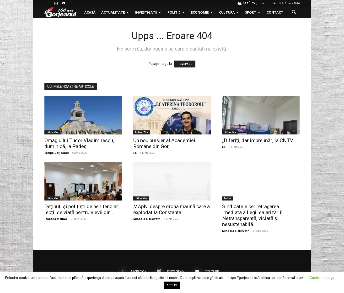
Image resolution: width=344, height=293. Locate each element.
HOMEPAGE (184, 64)
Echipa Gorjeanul (56, 152)
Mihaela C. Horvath (147, 219)
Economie (202, 12)
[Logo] (62, 12)
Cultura (229, 12)
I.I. (135, 152)
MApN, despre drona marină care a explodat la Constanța (171, 209)
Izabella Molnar (55, 219)
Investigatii (148, 12)
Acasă (90, 12)
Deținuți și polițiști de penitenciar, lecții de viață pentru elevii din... (81, 209)
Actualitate (115, 12)
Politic (175, 12)
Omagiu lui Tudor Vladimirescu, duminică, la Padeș (79, 143)
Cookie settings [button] (322, 278)
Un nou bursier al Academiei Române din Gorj (164, 143)
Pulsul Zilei (142, 132)
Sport (252, 12)
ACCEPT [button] (172, 285)
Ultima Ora (52, 132)
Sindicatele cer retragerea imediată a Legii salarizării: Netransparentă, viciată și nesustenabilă (252, 215)
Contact (275, 12)
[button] (294, 12)
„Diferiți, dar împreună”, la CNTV (257, 140)
